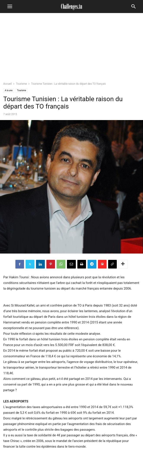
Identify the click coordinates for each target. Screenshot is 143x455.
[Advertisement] (71, 48)
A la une (9, 90)
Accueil (7, 83)
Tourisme (21, 83)
